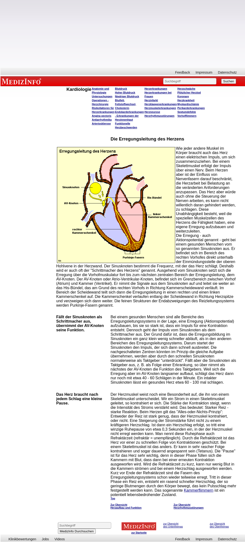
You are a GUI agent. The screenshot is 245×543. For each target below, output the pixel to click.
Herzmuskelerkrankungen (160, 108)
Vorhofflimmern (187, 115)
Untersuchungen (102, 96)
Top (113, 498)
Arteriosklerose (101, 123)
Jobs (45, 539)
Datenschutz (227, 72)
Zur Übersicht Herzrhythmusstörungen (189, 506)
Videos (60, 539)
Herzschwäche (186, 88)
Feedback (182, 72)
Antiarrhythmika (102, 119)
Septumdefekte (186, 111)
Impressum (204, 72)
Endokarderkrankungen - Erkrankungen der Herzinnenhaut (129, 115)
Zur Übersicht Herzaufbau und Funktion (126, 506)
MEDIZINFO (22, 81)
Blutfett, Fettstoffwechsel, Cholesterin (125, 104)
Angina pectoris (101, 115)
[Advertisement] (122, 34)
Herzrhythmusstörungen (159, 115)
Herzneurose (152, 111)
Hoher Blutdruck (125, 92)
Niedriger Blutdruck (127, 96)
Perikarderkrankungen (191, 108)
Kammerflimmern (198, 490)
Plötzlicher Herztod (189, 92)
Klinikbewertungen (22, 539)
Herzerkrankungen (155, 88)
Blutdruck (121, 88)
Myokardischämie (188, 104)
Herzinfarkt (151, 100)
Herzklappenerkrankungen (160, 104)
